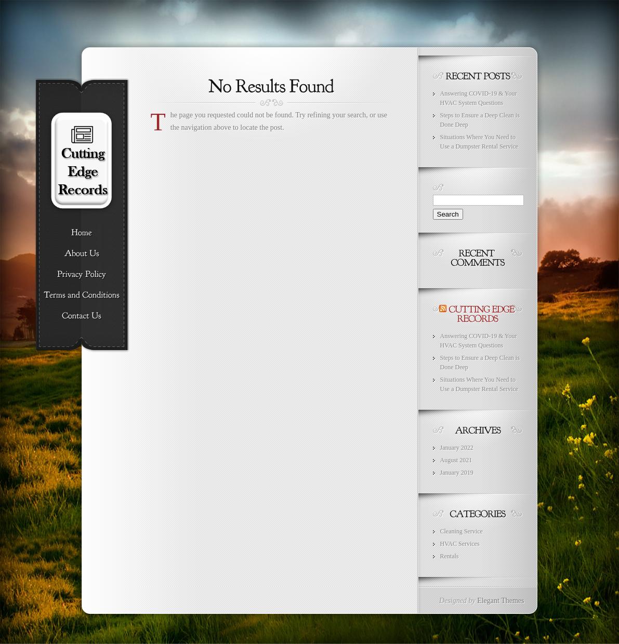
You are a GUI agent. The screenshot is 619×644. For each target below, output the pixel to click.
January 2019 (456, 472)
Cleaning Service (461, 531)
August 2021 (456, 460)
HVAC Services (460, 543)
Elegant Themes (500, 601)
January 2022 (456, 447)
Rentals (449, 556)
